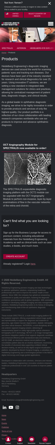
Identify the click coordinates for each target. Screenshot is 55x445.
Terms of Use (7, 431)
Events (4, 423)
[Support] (20, 440)
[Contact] (8, 440)
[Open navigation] (51, 24)
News (4, 419)
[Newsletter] (32, 440)
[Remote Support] (45, 440)
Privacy (4, 435)
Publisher (5, 427)
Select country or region (37, 15)
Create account (15, 256)
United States (12, 15)
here (33, 264)
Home (4, 53)
